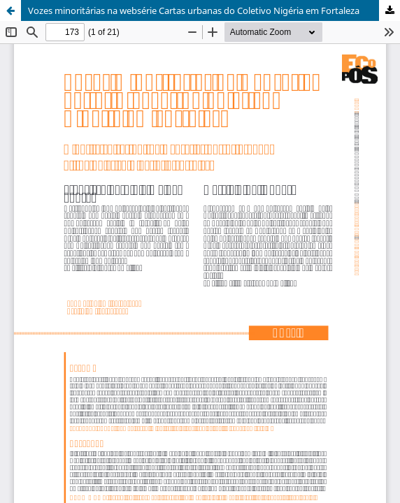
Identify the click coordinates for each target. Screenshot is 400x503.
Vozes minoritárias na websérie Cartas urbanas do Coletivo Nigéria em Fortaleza (193, 10)
